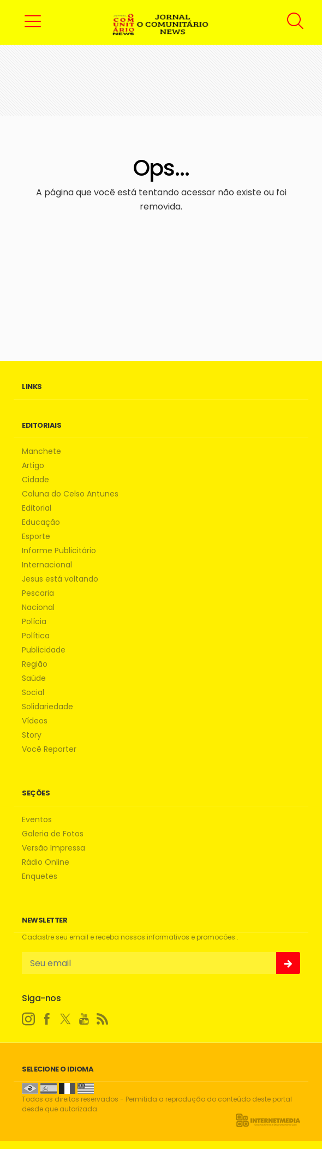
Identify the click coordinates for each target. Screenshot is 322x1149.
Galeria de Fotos (53, 834)
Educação (41, 522)
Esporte (36, 536)
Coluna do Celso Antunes (70, 494)
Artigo (33, 465)
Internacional (47, 565)
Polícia (34, 621)
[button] (33, 21)
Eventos (37, 819)
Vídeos (34, 721)
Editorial (36, 508)
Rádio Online (45, 862)
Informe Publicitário (59, 550)
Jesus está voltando (60, 579)
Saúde (34, 678)
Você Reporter (49, 749)
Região (34, 664)
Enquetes (39, 876)
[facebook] (46, 1019)
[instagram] (28, 1019)
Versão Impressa (53, 848)
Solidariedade (47, 706)
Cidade (35, 479)
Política (36, 636)
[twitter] (65, 1019)
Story (31, 735)
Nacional (38, 607)
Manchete (41, 451)
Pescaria (38, 593)
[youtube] (84, 1019)
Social (33, 692)
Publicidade (43, 650)
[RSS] (102, 1019)
